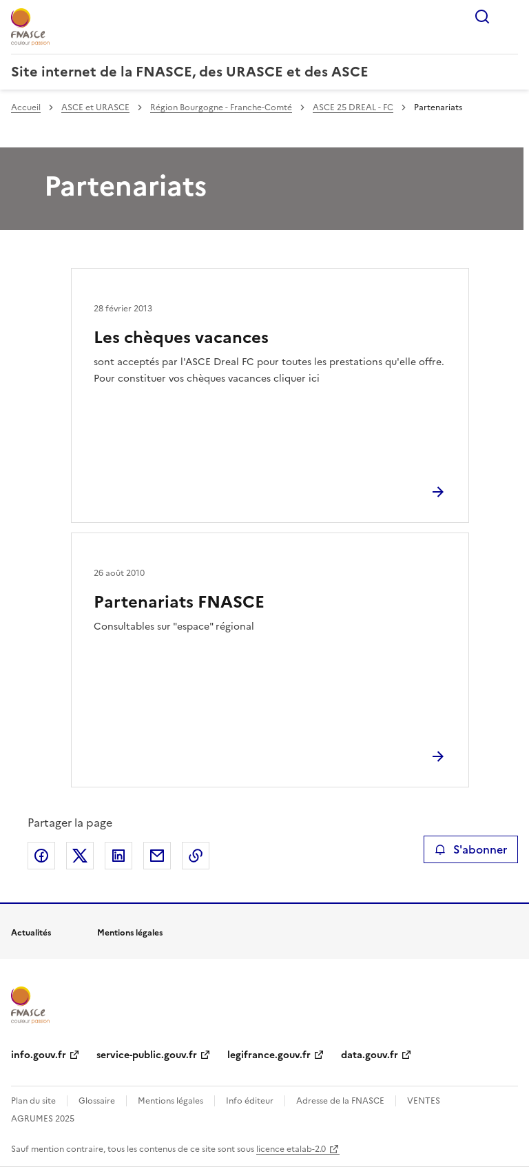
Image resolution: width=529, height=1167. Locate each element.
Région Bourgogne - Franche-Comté (221, 107)
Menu (509, 16)
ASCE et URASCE (95, 107)
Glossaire (97, 1101)
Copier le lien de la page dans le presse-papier (195, 855)
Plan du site (33, 1101)
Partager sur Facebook (41, 855)
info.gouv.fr (38, 1055)
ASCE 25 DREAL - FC (353, 107)
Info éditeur (249, 1101)
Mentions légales (170, 1101)
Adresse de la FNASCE (340, 1101)
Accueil (26, 107)
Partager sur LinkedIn (118, 855)
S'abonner (471, 849)
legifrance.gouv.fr (269, 1055)
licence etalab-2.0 (291, 1149)
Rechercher (482, 16)
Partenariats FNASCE (179, 602)
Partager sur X (80, 855)
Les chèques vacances (181, 337)
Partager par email (157, 855)
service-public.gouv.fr (146, 1055)
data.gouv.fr (369, 1055)
